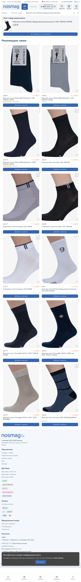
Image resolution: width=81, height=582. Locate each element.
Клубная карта (7, 458)
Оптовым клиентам (8, 524)
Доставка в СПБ (7, 477)
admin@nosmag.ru (8, 546)
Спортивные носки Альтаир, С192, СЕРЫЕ (17, 227)
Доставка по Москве (9, 474)
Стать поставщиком (9, 2)
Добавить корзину (21, 105)
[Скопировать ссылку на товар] (74, 13)
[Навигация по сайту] (25, 7)
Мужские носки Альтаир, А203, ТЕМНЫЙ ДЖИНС (59, 418)
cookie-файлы (58, 558)
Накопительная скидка (10, 456)
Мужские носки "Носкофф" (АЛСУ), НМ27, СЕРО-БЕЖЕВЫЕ (20, 418)
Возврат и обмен (7, 453)
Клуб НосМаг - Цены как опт (67, 2)
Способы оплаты (7, 504)
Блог (3, 461)
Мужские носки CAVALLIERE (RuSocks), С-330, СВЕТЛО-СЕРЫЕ (58, 99)
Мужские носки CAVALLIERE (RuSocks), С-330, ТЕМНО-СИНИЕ (19, 99)
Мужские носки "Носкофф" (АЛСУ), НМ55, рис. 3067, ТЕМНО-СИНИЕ (58, 354)
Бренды (4, 464)
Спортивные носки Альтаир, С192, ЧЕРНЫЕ (57, 227)
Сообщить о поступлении (40, 34)
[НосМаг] (11, 7)
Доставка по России (26, 2)
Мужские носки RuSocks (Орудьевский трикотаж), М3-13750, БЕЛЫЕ (59, 290)
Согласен (40, 562)
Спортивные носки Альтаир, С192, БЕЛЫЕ (17, 289)
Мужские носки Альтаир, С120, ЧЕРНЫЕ (56, 162)
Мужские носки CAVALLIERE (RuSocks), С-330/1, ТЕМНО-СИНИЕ (19, 163)
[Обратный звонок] (48, 7)
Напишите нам (16, 549)
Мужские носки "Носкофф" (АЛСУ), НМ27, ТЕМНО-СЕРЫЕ (21, 354)
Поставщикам (6, 527)
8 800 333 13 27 (7, 543)
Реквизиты (5, 529)
